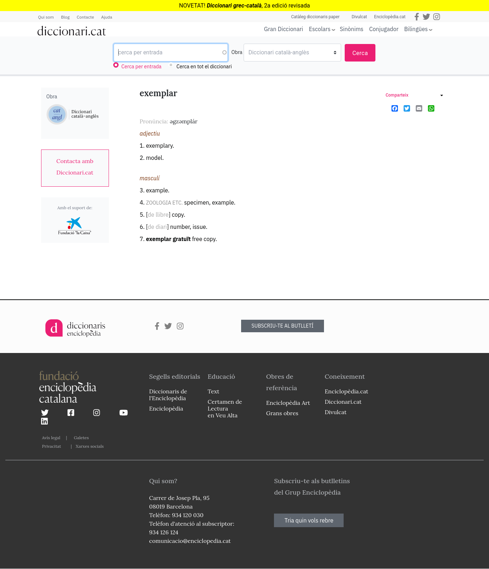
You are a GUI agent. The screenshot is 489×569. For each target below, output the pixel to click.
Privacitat (51, 446)
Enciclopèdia (166, 408)
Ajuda (106, 17)
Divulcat (359, 16)
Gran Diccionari (283, 29)
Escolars (320, 28)
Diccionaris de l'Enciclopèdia (168, 395)
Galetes (81, 437)
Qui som (46, 17)
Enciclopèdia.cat (389, 16)
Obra (237, 52)
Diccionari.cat (343, 401)
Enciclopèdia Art (288, 402)
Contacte (85, 17)
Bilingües (416, 28)
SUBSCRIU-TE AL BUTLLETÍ (282, 326)
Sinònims (351, 29)
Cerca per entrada (141, 66)
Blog (65, 17)
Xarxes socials (90, 446)
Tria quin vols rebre (308, 520)
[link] (75, 166)
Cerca (360, 53)
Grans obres (282, 413)
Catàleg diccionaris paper (315, 16)
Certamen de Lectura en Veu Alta (225, 408)
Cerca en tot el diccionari (204, 66)
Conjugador (383, 29)
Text (213, 391)
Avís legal (51, 437)
